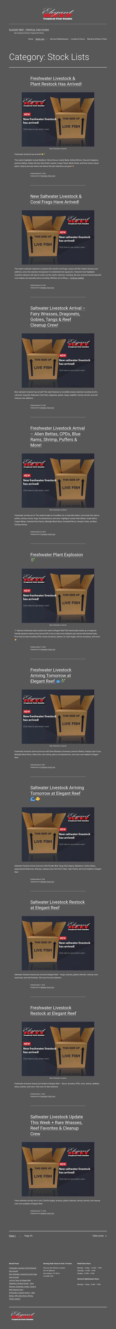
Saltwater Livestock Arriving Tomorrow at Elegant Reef (57, 793)
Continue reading (77, 278)
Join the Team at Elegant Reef (20, 1280)
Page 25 (28, 1236)
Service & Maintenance (59, 39)
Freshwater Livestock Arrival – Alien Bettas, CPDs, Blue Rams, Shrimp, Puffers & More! (22, 1296)
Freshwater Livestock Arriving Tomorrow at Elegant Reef (50, 675)
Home (30, 39)
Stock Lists (40, 39)
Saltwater (43, 288)
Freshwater (43, 176)
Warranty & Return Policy (97, 39)
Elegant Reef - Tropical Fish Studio (29, 30)
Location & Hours (78, 39)
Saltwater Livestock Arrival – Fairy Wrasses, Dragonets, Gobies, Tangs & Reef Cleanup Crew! (22, 1286)
